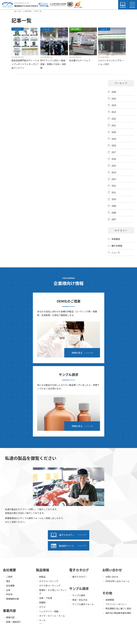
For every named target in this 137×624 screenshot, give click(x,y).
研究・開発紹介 (13, 549)
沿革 (8, 512)
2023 (113, 111)
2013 (113, 179)
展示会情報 (116, 245)
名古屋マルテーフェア (83, 44)
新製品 (42, 499)
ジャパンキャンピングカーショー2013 (112, 46)
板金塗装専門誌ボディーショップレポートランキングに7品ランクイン (25, 48)
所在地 (9, 517)
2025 (113, 98)
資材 (41, 547)
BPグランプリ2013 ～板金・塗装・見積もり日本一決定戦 (54, 48)
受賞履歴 (115, 238)
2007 (113, 219)
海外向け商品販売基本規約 (118, 535)
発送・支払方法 (79, 522)
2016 (113, 158)
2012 (113, 185)
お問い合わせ (111, 499)
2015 (113, 165)
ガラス (42, 529)
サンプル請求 (78, 518)
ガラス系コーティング (49, 508)
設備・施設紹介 (13, 544)
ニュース (115, 252)
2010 (113, 199)
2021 (113, 125)
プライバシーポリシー (116, 526)
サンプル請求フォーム (83, 526)
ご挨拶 (9, 499)
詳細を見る (40, 348)
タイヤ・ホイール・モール (52, 538)
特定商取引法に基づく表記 (118, 531)
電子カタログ (62, 457)
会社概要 (10, 508)
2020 (113, 132)
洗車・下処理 (45, 520)
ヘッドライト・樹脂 (48, 533)
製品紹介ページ (62, 468)
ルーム (42, 542)
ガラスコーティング (48, 503)
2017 (113, 152)
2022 (113, 118)
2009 (113, 205)
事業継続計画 (12, 521)
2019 (113, 138)
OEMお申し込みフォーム (117, 503)
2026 (113, 91)
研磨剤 (42, 525)
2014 (113, 172)
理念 (8, 503)
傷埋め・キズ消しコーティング (53, 514)
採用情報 (109, 522)
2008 (113, 212)
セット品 (43, 551)
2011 (113, 192)
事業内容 (10, 540)
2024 (113, 105)
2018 (113, 145)
